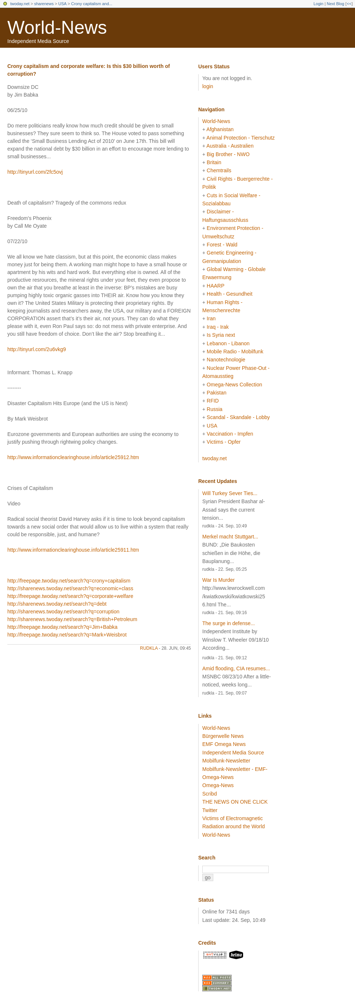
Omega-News (218, 785)
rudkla (148, 648)
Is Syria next (221, 335)
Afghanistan (219, 129)
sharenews (44, 3)
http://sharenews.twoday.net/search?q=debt (56, 604)
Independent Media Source (233, 753)
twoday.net (19, 3)
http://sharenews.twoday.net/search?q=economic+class (70, 588)
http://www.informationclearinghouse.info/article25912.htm (73, 457)
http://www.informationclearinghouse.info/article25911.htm (73, 550)
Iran (211, 318)
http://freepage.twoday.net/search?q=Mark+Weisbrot (67, 635)
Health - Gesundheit (230, 294)
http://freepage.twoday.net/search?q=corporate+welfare (70, 596)
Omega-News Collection (234, 384)
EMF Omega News (224, 744)
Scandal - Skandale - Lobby (238, 417)
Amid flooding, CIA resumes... (236, 668)
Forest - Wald (222, 245)
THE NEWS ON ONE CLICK (235, 802)
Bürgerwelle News (223, 736)
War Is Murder (218, 580)
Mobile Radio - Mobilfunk (235, 351)
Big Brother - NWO (228, 154)
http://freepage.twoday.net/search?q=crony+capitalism (68, 581)
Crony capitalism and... (91, 3)
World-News (57, 27)
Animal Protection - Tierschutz (240, 138)
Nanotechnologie (226, 360)
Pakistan (217, 393)
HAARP (215, 286)
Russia (214, 409)
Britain (214, 162)
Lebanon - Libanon (228, 343)
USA (62, 3)
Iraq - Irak (218, 327)
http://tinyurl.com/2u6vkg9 (36, 349)
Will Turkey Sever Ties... (229, 493)
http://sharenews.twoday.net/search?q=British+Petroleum (72, 619)
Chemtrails (219, 170)
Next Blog (335, 3)
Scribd (209, 794)
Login (318, 3)
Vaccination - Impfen (230, 434)
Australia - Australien (229, 146)
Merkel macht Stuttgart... (230, 537)
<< (349, 3)
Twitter (209, 810)
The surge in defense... (228, 623)
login (207, 86)
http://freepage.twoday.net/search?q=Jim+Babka (62, 627)
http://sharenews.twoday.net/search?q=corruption (63, 611)
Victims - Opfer (223, 442)
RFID (213, 401)
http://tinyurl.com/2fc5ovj (35, 172)
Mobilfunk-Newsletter (226, 761)
